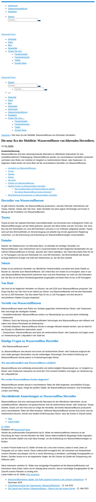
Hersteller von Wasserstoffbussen (22, 168)
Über (10, 419)
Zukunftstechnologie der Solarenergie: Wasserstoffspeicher (34, 485)
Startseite (5, 135)
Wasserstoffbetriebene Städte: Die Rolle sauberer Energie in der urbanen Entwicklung (46, 479)
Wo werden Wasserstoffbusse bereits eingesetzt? (33, 192)
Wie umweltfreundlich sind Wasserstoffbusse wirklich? (35, 189)
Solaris (11, 177)
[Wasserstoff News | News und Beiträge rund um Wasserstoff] (5, 31)
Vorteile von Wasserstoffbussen (21, 183)
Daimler (11, 174)
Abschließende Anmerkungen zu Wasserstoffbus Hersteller (32, 195)
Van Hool (12, 180)
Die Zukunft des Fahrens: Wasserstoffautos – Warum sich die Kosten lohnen (41, 488)
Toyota (11, 171)
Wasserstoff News (22, 430)
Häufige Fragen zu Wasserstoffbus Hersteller (27, 186)
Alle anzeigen (33, 474)
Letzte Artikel (13, 422)
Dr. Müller (9, 146)
